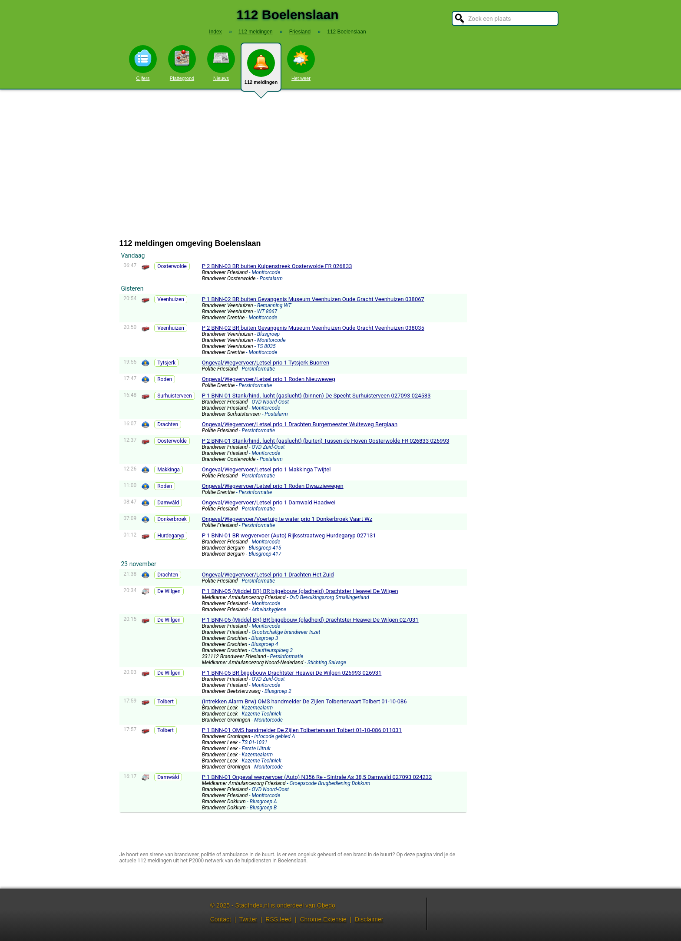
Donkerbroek (172, 519)
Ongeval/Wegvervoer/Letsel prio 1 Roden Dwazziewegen (273, 486)
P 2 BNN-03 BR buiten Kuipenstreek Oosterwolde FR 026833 (277, 266)
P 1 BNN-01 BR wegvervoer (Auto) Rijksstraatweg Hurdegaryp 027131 (289, 535)
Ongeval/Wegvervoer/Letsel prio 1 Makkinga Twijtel (266, 469)
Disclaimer (369, 919)
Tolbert (165, 702)
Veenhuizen (170, 299)
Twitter (248, 919)
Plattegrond (182, 63)
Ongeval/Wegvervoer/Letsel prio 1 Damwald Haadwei (269, 502)
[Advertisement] (340, 164)
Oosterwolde (172, 266)
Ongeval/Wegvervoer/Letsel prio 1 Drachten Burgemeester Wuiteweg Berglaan (299, 424)
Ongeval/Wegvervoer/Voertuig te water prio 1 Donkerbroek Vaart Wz (287, 519)
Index (215, 32)
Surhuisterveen (174, 396)
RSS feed (278, 919)
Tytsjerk (166, 363)
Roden (164, 379)
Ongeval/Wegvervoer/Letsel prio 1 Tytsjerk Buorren (265, 362)
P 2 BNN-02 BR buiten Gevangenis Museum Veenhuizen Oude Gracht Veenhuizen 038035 (313, 328)
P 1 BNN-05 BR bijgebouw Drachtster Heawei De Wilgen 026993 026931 (292, 672)
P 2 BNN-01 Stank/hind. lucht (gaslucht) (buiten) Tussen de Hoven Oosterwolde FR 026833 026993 (326, 440)
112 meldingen (261, 70)
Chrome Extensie (323, 919)
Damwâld (168, 503)
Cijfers (143, 63)
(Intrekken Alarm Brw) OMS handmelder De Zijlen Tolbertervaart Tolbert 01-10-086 (304, 701)
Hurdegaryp (170, 536)
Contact (220, 919)
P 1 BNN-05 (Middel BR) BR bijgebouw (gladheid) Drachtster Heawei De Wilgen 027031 (310, 619)
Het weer (301, 63)
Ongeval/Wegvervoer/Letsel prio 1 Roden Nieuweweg (268, 379)
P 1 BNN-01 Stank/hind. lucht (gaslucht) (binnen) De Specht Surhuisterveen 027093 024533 (316, 395)
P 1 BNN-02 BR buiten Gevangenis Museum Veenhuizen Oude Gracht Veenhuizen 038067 (313, 299)
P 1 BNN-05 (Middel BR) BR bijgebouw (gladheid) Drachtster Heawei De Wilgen (300, 591)
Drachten (167, 424)
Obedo (326, 905)
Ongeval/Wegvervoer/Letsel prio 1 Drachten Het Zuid (268, 574)
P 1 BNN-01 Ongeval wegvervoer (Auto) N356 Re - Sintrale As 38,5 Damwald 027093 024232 (317, 777)
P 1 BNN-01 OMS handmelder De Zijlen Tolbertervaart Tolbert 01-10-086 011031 (302, 730)
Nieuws (221, 63)
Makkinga (168, 470)
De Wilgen (168, 591)
